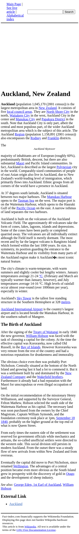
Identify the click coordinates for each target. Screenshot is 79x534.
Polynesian (64, 167)
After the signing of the (17, 332)
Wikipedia (30, 526)
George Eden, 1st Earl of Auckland (37, 484)
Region (19, 134)
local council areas (19, 111)
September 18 (65, 418)
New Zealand (48, 108)
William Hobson (37, 336)
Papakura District (53, 119)
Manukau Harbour (59, 197)
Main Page (14, 4)
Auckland (15, 504)
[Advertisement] (36, 56)
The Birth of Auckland (21, 324)
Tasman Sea (26, 200)
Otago (70, 474)
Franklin (53, 138)
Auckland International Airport (22, 309)
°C (41, 276)
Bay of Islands (30, 347)
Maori (20, 163)
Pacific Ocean (25, 208)
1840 (4, 422)
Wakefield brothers (50, 377)
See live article (12, 9)
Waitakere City (19, 115)
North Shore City (58, 111)
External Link (13, 496)
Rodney (36, 138)
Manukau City (25, 119)
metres (65, 302)
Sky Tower (24, 298)
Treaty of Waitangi (45, 332)
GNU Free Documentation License (36, 529)
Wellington (20, 466)
